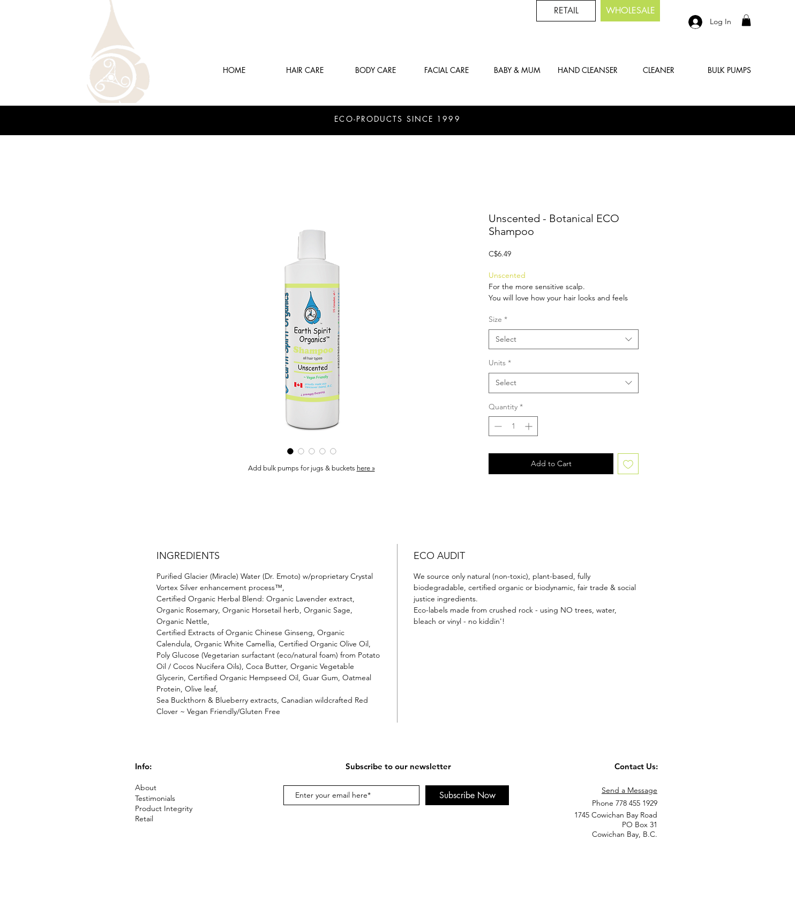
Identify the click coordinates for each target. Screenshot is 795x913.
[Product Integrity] (173, 809)
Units (500, 362)
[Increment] (529, 426)
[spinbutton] (513, 426)
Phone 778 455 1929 (624, 803)
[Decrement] (497, 426)
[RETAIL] (566, 10)
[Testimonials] (173, 798)
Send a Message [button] (629, 790)
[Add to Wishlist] (628, 463)
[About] (173, 788)
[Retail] (152, 819)
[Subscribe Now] (467, 795)
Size (498, 319)
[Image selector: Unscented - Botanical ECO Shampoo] (290, 451)
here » (366, 468)
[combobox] (564, 339)
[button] (746, 20)
